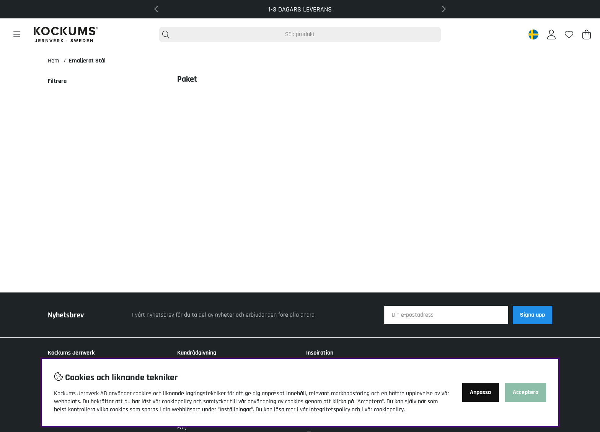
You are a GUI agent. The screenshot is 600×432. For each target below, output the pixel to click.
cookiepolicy (389, 410)
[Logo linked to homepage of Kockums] (66, 34)
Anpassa (480, 392)
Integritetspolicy (329, 410)
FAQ (182, 428)
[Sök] (300, 34)
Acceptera (525, 392)
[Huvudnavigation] (17, 34)
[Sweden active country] (533, 34)
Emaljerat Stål (87, 61)
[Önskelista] (569, 34)
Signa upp (532, 315)
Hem (53, 61)
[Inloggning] (551, 34)
